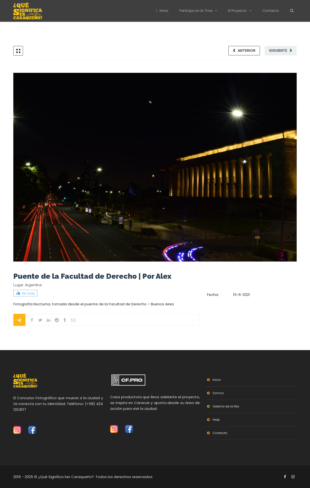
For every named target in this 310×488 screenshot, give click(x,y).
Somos (218, 393)
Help (216, 419)
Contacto (271, 10)
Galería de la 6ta (226, 406)
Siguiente (278, 50)
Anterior (247, 50)
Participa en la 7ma (195, 10)
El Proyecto (237, 10)
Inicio (162, 10)
